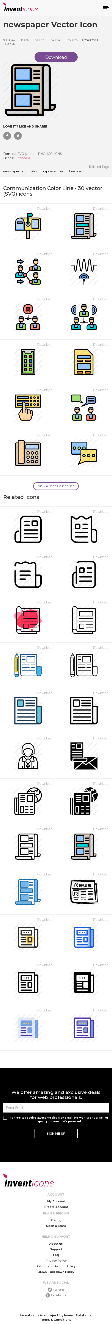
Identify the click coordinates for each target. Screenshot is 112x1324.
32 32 (39, 40)
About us (56, 1243)
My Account (56, 1201)
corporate (48, 171)
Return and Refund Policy (56, 1266)
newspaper (11, 171)
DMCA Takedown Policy (56, 1271)
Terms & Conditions (55, 1320)
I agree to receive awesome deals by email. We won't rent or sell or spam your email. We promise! (59, 1119)
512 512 (10, 43)
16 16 (24, 40)
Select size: (9, 40)
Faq (56, 1255)
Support (56, 1249)
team (62, 171)
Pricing (56, 1220)
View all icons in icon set (56, 486)
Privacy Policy (56, 1260)
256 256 (90, 40)
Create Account (56, 1207)
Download (44, 209)
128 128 (72, 40)
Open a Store (56, 1225)
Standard (23, 158)
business (75, 171)
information (30, 171)
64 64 (55, 40)
